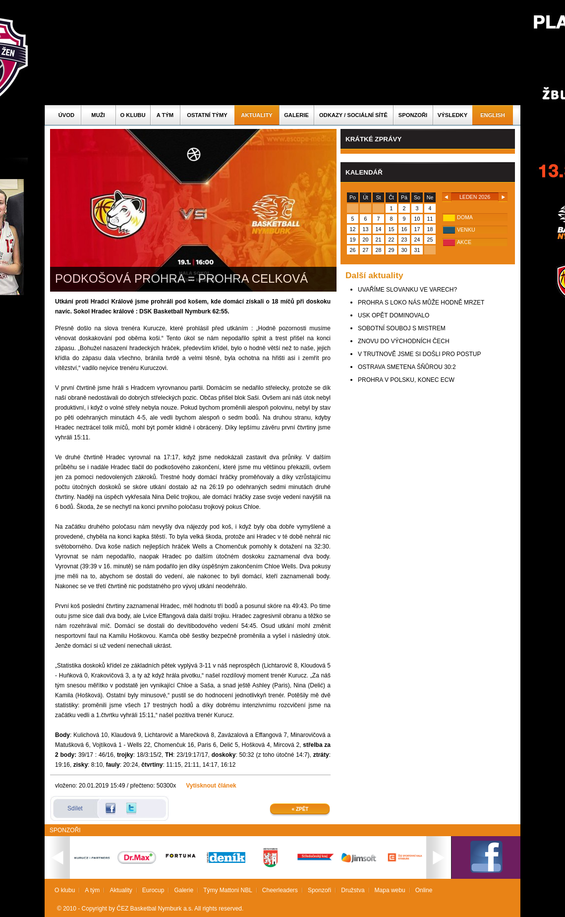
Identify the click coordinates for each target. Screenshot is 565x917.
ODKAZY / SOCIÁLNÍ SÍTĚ (353, 115)
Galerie (296, 115)
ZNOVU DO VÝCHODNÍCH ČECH (404, 341)
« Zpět (300, 809)
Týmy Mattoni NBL (227, 890)
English (492, 115)
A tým (165, 115)
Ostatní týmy (207, 115)
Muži (98, 115)
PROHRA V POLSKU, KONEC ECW (406, 379)
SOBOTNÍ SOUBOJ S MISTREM (402, 328)
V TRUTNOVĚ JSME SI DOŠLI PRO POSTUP (419, 354)
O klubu (133, 115)
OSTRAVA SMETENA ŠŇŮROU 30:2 (407, 367)
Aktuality (256, 115)
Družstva (352, 890)
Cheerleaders (280, 890)
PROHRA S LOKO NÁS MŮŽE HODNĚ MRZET (421, 302)
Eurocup (153, 890)
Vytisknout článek (211, 785)
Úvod (66, 115)
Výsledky (452, 115)
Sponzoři (412, 115)
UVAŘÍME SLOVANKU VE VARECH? (407, 289)
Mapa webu (390, 890)
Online (424, 890)
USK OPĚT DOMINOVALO (393, 315)
